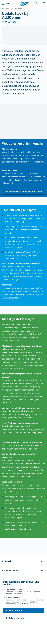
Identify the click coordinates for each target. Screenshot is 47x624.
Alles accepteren (14, 610)
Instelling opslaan (15, 618)
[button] (23, 561)
